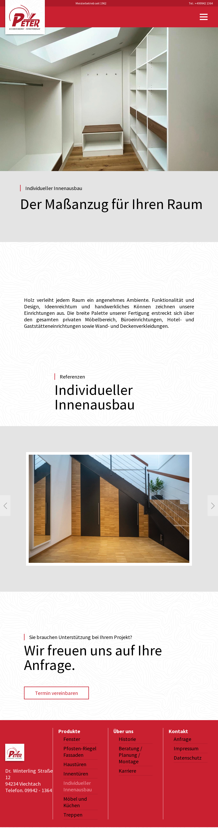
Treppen (72, 814)
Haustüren (74, 764)
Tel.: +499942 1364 (201, 3)
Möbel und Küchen (75, 802)
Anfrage (182, 739)
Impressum (186, 748)
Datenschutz (188, 757)
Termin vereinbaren (56, 693)
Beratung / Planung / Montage (130, 755)
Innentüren (75, 773)
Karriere (127, 770)
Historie (127, 739)
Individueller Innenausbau (77, 786)
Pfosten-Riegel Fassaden (79, 751)
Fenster (71, 739)
